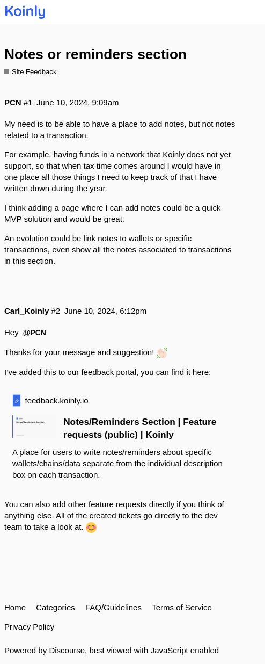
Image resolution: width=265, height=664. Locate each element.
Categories (55, 607)
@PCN (34, 332)
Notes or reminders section (95, 54)
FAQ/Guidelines (113, 607)
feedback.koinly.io (57, 400)
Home (15, 607)
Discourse (67, 650)
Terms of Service (182, 607)
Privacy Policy (29, 626)
